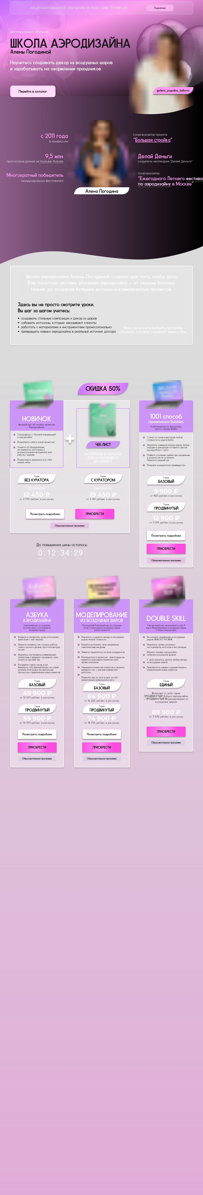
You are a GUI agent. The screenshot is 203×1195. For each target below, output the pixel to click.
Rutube (58, 161)
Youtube (46, 161)
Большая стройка (152, 140)
